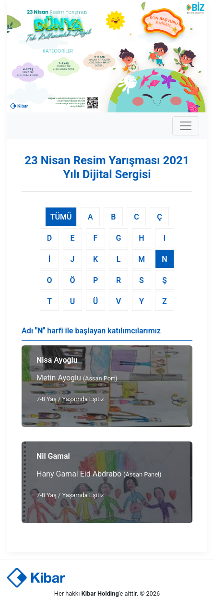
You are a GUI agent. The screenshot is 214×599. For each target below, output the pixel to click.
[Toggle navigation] (185, 125)
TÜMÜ (61, 216)
